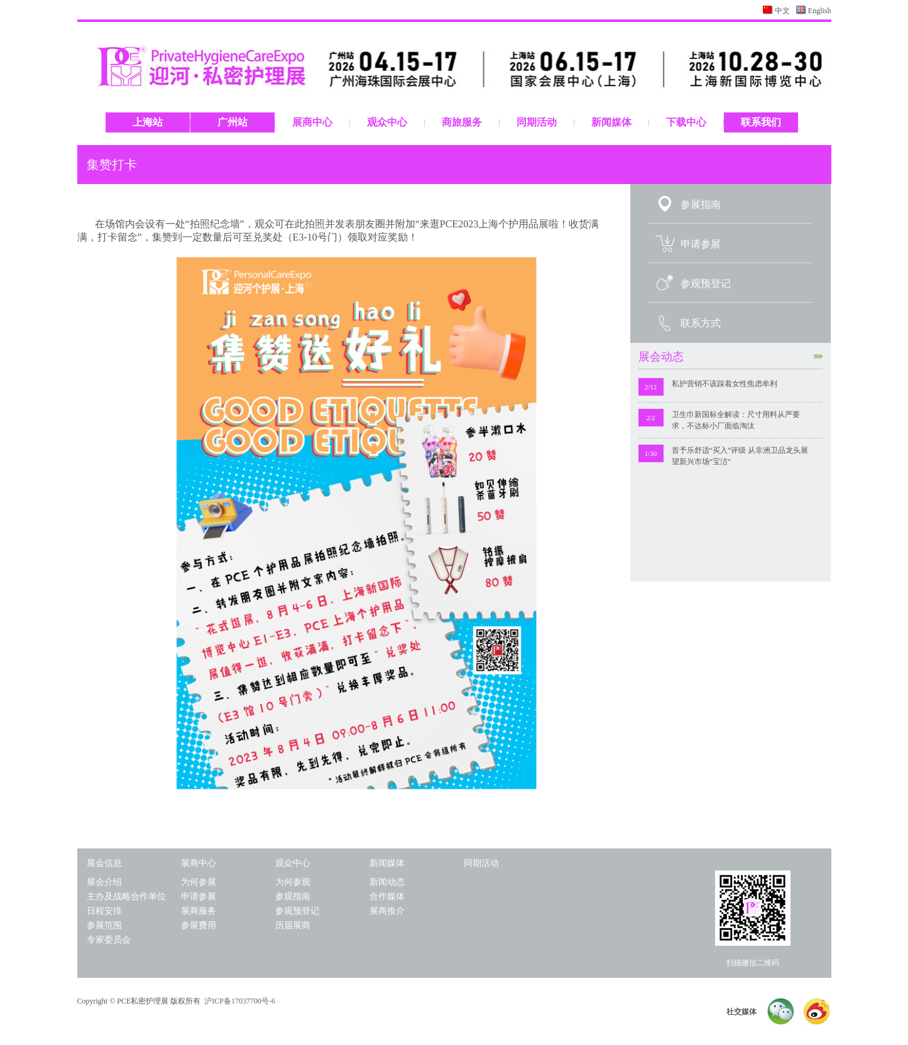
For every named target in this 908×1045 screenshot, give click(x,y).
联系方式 (701, 323)
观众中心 (387, 122)
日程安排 (104, 911)
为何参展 (198, 882)
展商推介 (387, 911)
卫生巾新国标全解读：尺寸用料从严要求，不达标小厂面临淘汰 (736, 420)
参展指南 (701, 204)
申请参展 (701, 244)
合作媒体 (387, 896)
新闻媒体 (611, 122)
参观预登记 (706, 283)
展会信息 (104, 863)
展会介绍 (104, 882)
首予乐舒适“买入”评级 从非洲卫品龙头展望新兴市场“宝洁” (740, 456)
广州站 (232, 122)
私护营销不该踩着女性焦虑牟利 (724, 383)
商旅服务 (462, 122)
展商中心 (312, 122)
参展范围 (104, 925)
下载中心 (686, 122)
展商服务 (198, 911)
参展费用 (198, 925)
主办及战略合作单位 (126, 896)
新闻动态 (387, 882)
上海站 (148, 122)
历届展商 (292, 925)
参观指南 (292, 896)
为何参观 (292, 882)
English (819, 10)
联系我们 (761, 122)
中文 (782, 10)
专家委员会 (109, 940)
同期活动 (537, 122)
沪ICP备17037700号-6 (239, 1001)
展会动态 (730, 356)
